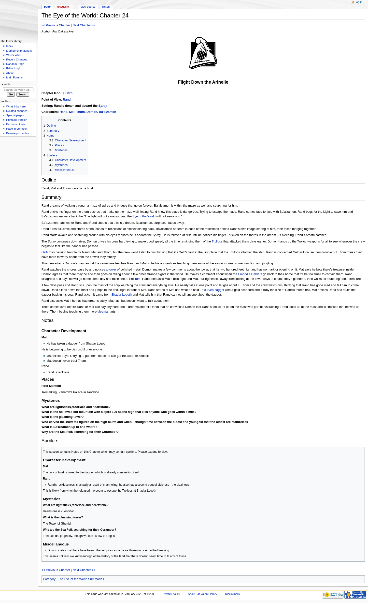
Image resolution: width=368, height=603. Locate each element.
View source (88, 6)
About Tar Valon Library (202, 593)
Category (49, 579)
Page (47, 6)
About (10, 73)
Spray (103, 105)
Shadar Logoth (121, 294)
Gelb (45, 252)
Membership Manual (19, 50)
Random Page (15, 63)
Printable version (16, 119)
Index (9, 46)
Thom (80, 112)
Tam (138, 279)
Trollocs (217, 241)
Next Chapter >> (83, 25)
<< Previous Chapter (56, 25)
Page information (17, 128)
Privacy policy (171, 593)
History (106, 6)
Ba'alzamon (107, 112)
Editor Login (13, 68)
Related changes (16, 110)
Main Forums (14, 77)
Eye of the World (144, 216)
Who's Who (13, 55)
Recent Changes (16, 59)
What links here (16, 106)
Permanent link (15, 124)
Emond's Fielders (250, 274)
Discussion (63, 6)
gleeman (104, 311)
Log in (359, 1)
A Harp (67, 93)
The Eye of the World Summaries (81, 579)
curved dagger (214, 290)
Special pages (15, 115)
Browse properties (17, 133)
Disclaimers (232, 593)
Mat (71, 112)
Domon (91, 112)
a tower (111, 269)
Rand (67, 99)
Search (5, 84)
